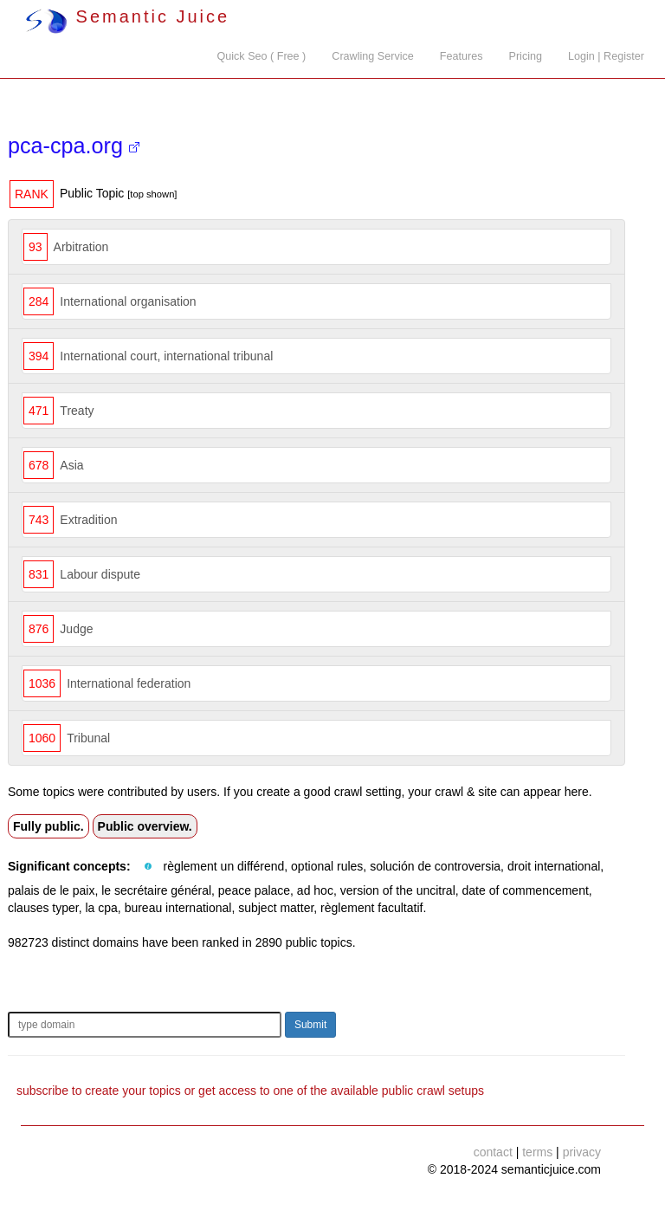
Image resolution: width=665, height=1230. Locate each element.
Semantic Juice (127, 16)
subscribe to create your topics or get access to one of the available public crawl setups (250, 1090)
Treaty (77, 411)
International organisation (128, 301)
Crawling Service (372, 56)
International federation (128, 683)
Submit (310, 1025)
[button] (148, 867)
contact (493, 1152)
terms (537, 1152)
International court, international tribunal (166, 356)
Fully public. (48, 826)
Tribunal (88, 738)
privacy (582, 1152)
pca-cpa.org (73, 145)
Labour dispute (100, 574)
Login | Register (606, 56)
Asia (71, 465)
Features (461, 56)
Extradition (88, 520)
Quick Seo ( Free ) (261, 56)
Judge (76, 629)
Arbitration (81, 247)
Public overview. (145, 826)
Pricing (526, 56)
